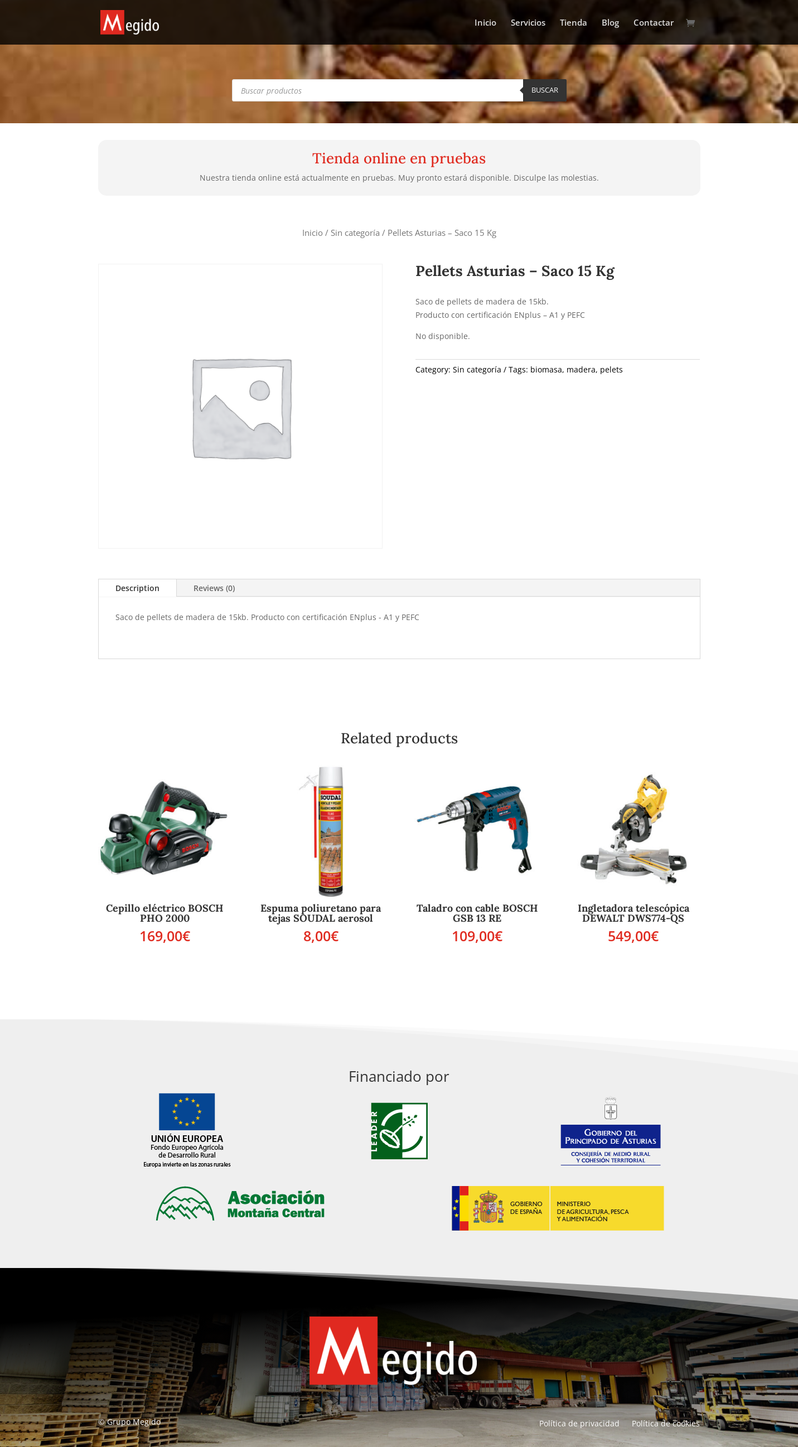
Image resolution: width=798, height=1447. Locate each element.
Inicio (485, 23)
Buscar (544, 90)
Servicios (528, 23)
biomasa (546, 369)
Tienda (573, 23)
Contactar (653, 23)
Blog (610, 23)
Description (137, 588)
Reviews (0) (214, 588)
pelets (611, 369)
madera (581, 369)
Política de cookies (666, 1424)
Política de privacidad (579, 1424)
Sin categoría (355, 232)
